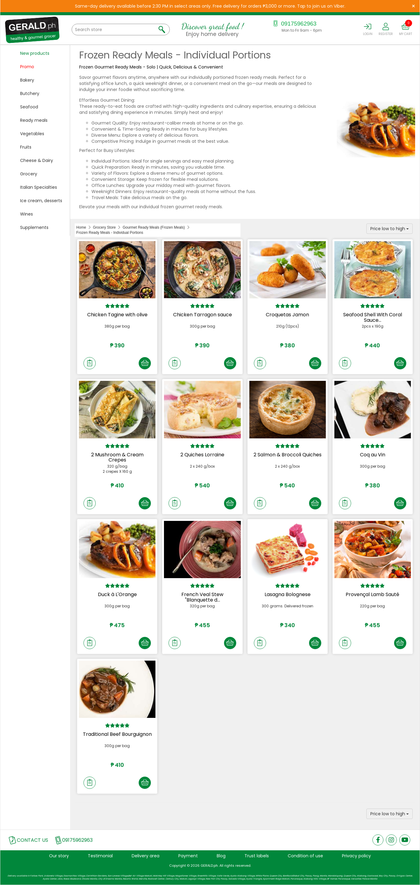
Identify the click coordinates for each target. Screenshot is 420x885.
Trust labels (256, 856)
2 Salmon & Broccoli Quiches (288, 454)
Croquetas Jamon (287, 314)
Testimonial (100, 856)
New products (34, 53)
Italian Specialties (38, 187)
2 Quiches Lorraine (202, 454)
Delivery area (145, 856)
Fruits (25, 147)
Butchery (29, 93)
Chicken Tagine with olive (117, 314)
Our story (59, 856)
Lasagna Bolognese (288, 594)
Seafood (29, 107)
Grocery (28, 174)
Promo (27, 67)
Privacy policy (356, 856)
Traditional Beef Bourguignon (117, 734)
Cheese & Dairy (36, 160)
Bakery (27, 80)
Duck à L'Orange (117, 594)
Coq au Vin (372, 454)
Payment (188, 856)
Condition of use (305, 856)
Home (81, 227)
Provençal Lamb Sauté (372, 594)
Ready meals (34, 120)
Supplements (34, 227)
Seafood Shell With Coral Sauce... (372, 317)
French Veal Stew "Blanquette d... (202, 597)
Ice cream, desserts (41, 201)
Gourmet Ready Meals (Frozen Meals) (154, 227)
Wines (26, 214)
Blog (221, 856)
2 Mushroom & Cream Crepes (117, 457)
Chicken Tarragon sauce (202, 314)
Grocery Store (104, 227)
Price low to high (389, 229)
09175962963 (294, 23)
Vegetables (32, 134)
